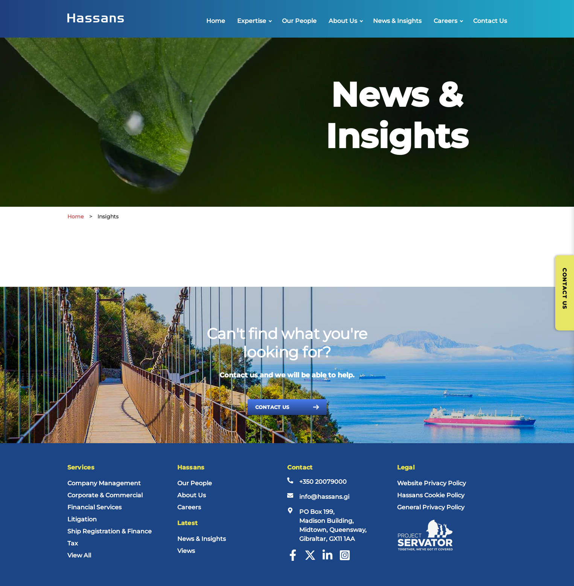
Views (186, 550)
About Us (343, 20)
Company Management (104, 483)
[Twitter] (310, 558)
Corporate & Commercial (105, 495)
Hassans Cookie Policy (430, 495)
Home (215, 20)
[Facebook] (292, 558)
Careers (445, 20)
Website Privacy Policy (431, 483)
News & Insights (397, 20)
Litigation (82, 519)
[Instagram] (344, 558)
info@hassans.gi (324, 496)
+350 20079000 (323, 481)
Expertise (251, 20)
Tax (72, 543)
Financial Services (94, 507)
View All (79, 555)
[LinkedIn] (327, 558)
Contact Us (490, 20)
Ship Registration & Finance (109, 531)
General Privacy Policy (430, 507)
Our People (299, 20)
